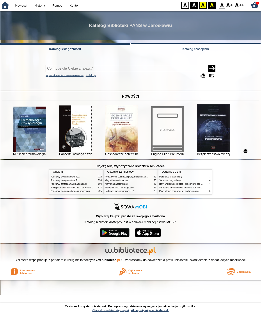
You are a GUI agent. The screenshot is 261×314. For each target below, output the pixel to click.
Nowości (21, 5)
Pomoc (57, 5)
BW (194, 5)
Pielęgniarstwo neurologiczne (119, 187)
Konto (73, 5)
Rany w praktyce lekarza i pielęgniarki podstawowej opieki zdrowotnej (193, 184)
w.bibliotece (109, 260)
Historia (39, 5)
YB (203, 5)
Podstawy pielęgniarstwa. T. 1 (65, 180)
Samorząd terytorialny (170, 180)
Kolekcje (91, 75)
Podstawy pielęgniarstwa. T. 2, (120, 191)
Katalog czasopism (195, 49)
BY (212, 5)
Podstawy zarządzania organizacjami (69, 184)
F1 (229, 5)
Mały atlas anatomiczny (116, 180)
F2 (240, 5)
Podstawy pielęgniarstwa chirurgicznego (70, 191)
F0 (222, 5)
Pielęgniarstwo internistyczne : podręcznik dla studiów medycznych (83, 187)
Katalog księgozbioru (65, 49)
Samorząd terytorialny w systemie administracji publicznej (187, 187)
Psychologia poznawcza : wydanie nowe (179, 191)
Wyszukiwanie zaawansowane (64, 75)
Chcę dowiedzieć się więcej (110, 310)
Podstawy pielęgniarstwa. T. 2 (65, 176)
